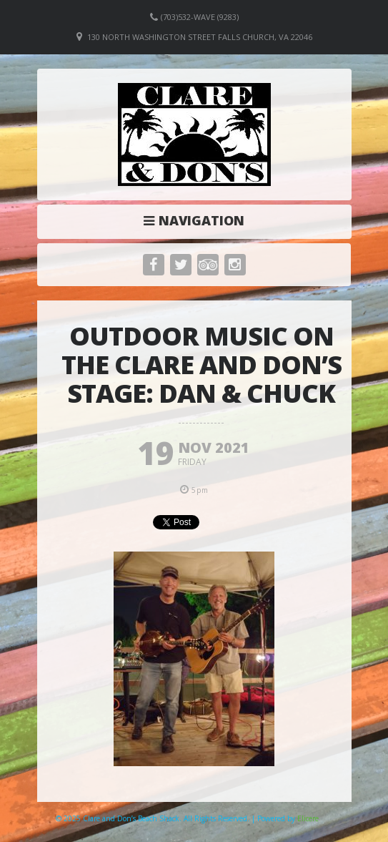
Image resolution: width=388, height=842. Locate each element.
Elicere (308, 818)
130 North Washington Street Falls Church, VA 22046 (199, 36)
